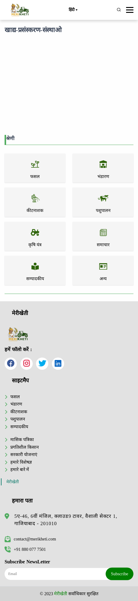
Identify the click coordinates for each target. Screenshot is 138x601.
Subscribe (119, 573)
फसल (15, 396)
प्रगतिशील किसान (24, 447)
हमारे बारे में (19, 469)
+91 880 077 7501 (25, 549)
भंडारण (16, 404)
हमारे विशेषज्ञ (21, 462)
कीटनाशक (18, 411)
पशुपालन (17, 419)
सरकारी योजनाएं (23, 454)
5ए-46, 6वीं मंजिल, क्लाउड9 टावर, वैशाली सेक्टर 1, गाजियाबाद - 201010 (65, 520)
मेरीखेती (12, 482)
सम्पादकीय (19, 426)
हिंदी (73, 10)
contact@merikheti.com (30, 538)
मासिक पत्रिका (22, 439)
